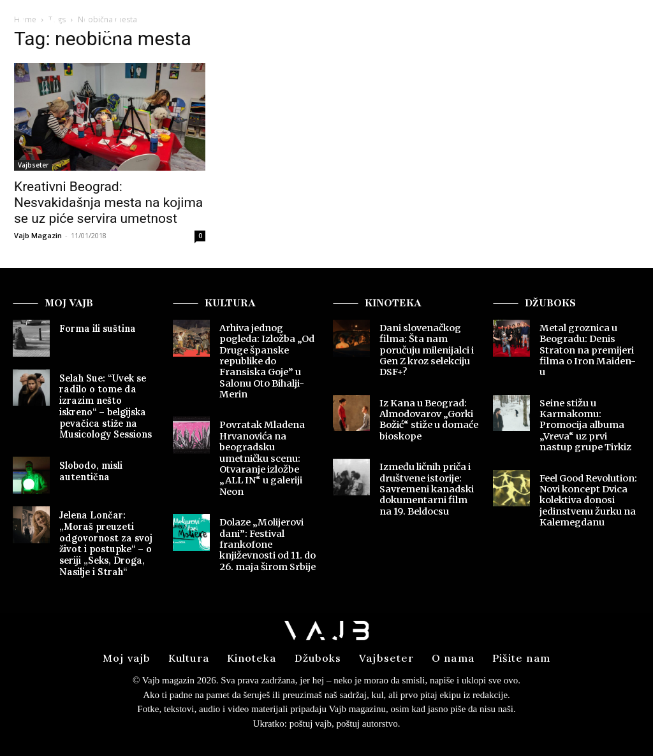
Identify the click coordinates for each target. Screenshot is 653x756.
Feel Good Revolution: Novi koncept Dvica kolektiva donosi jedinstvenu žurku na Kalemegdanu (588, 485)
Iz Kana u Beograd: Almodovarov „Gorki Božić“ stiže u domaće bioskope (428, 417)
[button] (616, 28)
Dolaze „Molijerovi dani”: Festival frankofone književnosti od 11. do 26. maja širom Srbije (267, 538)
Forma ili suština (95, 328)
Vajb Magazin (38, 235)
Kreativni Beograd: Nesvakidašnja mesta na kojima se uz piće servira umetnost (108, 202)
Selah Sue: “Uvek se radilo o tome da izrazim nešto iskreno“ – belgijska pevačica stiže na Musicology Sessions (108, 404)
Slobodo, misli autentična (90, 466)
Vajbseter (33, 164)
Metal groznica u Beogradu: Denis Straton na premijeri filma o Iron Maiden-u (588, 344)
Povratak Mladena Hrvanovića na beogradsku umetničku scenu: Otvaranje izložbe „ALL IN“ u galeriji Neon (260, 454)
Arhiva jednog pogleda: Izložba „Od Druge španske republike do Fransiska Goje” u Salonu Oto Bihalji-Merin (266, 360)
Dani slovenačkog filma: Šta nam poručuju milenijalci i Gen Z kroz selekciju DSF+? (426, 349)
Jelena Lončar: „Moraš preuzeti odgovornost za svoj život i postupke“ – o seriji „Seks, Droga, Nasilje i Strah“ (108, 537)
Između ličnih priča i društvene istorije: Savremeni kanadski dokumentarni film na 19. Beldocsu (428, 485)
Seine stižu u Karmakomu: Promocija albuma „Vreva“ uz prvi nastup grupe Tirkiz (589, 412)
